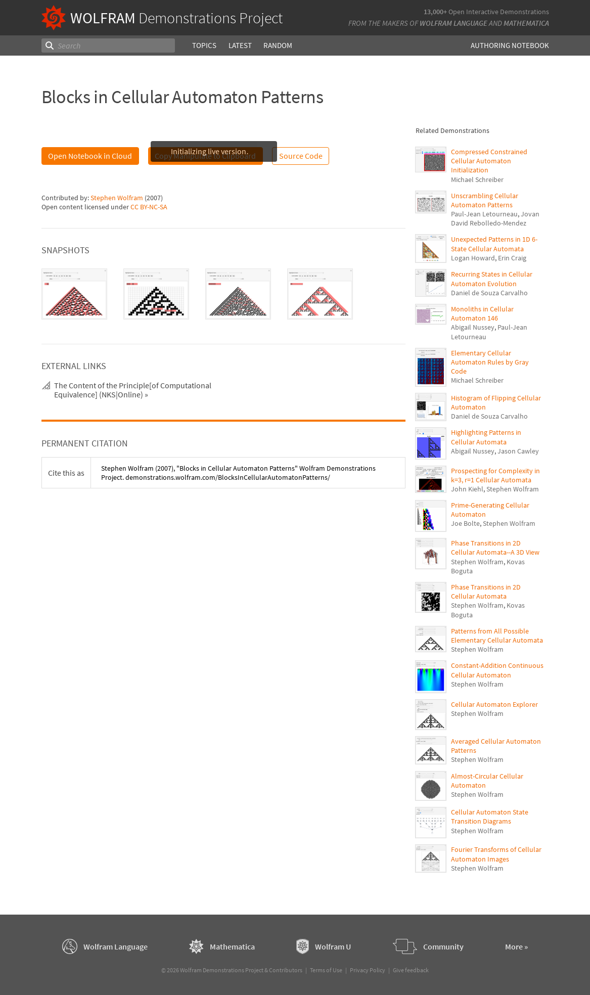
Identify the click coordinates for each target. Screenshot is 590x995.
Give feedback (411, 970)
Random (277, 45)
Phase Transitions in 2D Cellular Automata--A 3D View (495, 547)
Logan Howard (473, 257)
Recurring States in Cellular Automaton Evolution (491, 278)
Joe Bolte (465, 523)
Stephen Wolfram (116, 197)
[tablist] (223, 294)
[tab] (74, 294)
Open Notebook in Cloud (90, 156)
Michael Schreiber (477, 179)
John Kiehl (467, 488)
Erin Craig (512, 257)
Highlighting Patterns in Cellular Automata (486, 437)
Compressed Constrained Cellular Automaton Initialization (489, 160)
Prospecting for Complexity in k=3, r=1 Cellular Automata (495, 475)
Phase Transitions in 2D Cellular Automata (486, 591)
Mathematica (526, 23)
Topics (204, 45)
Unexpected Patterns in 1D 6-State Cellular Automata (494, 244)
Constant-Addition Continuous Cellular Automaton (497, 670)
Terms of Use (326, 970)
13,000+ (435, 11)
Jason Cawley (518, 451)
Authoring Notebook (510, 45)
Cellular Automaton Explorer (494, 704)
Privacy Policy (367, 970)
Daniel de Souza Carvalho (489, 292)
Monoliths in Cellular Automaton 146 (482, 313)
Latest (239, 45)
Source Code (301, 156)
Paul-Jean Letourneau (484, 213)
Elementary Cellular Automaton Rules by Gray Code (490, 362)
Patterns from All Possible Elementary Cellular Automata (497, 635)
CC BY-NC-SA (148, 206)
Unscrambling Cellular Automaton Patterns (484, 200)
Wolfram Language (453, 23)
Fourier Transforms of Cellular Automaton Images (496, 854)
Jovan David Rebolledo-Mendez (495, 218)
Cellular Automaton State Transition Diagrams (489, 816)
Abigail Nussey (472, 327)
